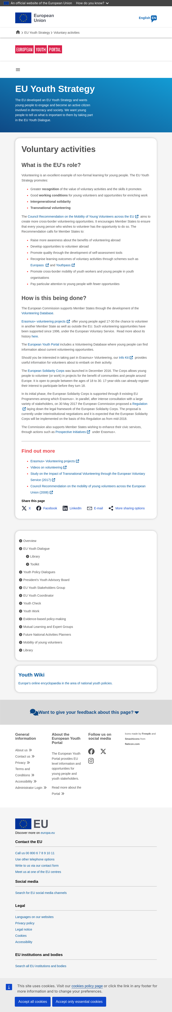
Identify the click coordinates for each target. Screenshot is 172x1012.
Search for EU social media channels (41, 893)
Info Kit (124, 357)
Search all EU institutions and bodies (40, 966)
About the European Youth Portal (66, 739)
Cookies (21, 935)
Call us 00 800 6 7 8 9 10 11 (34, 853)
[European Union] (31, 828)
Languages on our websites (34, 917)
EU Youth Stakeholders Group (44, 587)
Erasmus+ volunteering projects (44, 321)
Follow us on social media (99, 737)
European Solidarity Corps (46, 371)
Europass (37, 265)
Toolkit (34, 564)
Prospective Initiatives (71, 432)
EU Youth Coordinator (38, 595)
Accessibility (23, 781)
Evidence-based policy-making (44, 619)
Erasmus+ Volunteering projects (52, 461)
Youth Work (31, 611)
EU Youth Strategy (37, 32)
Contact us (22, 756)
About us (21, 750)
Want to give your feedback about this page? (85, 712)
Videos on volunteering (46, 467)
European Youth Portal (43, 344)
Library (35, 556)
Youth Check (32, 603)
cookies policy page (87, 986)
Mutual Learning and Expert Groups (48, 627)
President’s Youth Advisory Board (46, 580)
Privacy (20, 762)
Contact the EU (28, 842)
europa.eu (48, 833)
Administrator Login (28, 787)
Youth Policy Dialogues (39, 572)
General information (25, 737)
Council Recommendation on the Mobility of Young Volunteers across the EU (81, 216)
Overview (29, 541)
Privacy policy (24, 923)
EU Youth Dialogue (36, 548)
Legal (20, 906)
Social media (26, 882)
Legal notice (23, 929)
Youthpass (63, 265)
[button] (27, 508)
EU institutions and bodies (39, 955)
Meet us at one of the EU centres (38, 872)
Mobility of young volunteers (42, 642)
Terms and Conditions (22, 772)
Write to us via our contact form (36, 865)
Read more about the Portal (66, 790)
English (148, 17)
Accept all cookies (32, 1002)
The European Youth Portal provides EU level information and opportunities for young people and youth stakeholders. (66, 766)
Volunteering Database (37, 313)
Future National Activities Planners (47, 634)
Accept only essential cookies (79, 1002)
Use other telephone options (34, 859)
